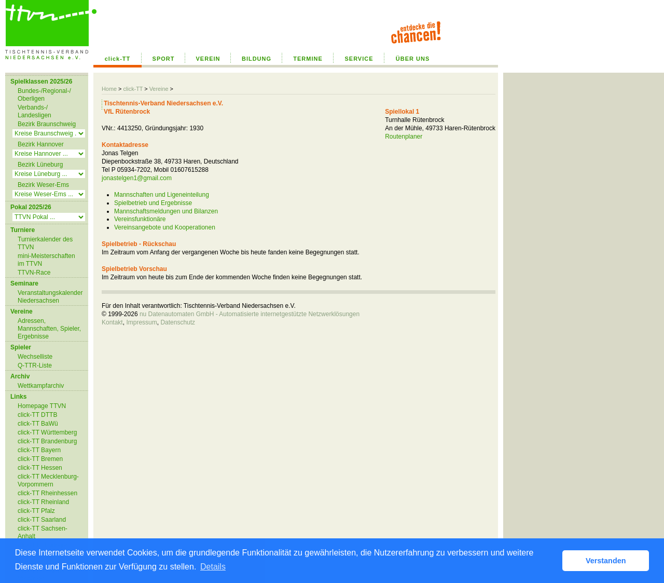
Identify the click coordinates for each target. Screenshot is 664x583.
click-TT (118, 59)
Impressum (141, 322)
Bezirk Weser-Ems (43, 184)
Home (109, 89)
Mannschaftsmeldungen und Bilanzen (166, 211)
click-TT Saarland (42, 519)
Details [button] (213, 566)
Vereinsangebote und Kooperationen (164, 227)
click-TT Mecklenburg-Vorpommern (48, 480)
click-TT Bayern (39, 450)
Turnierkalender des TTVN (45, 243)
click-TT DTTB (37, 414)
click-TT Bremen (40, 459)
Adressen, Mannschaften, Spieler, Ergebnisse (49, 328)
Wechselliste (35, 356)
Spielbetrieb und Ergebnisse (153, 203)
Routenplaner (403, 136)
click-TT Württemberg (47, 432)
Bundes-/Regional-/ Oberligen (44, 94)
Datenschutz (177, 322)
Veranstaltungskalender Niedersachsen (50, 296)
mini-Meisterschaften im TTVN (46, 259)
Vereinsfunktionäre (139, 219)
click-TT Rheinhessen (47, 493)
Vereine (159, 89)
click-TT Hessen (40, 467)
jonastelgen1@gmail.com (137, 178)
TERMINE (308, 59)
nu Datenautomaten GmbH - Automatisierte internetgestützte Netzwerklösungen (249, 314)
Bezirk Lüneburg (40, 164)
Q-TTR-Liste (35, 365)
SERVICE (358, 59)
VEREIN (208, 59)
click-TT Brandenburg (47, 441)
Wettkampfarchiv (41, 385)
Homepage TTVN (42, 406)
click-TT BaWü (38, 423)
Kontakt (112, 322)
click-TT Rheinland (43, 502)
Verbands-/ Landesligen (34, 111)
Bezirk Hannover (41, 144)
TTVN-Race (34, 272)
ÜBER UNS (413, 59)
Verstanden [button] (606, 561)
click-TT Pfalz (36, 510)
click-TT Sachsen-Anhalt (42, 532)
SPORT (164, 59)
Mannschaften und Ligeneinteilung (161, 194)
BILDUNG (256, 59)
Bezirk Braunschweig (47, 124)
